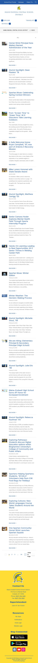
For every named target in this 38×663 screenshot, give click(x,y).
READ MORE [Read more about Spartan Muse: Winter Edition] (12, 291)
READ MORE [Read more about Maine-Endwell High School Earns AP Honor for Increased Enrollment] (12, 412)
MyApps (21, 2)
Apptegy (22, 660)
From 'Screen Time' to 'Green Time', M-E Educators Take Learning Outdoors (20, 116)
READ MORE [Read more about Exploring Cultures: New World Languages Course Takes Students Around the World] (12, 523)
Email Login (18, 623)
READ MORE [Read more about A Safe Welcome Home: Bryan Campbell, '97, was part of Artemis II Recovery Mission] (12, 164)
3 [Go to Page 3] (14, 554)
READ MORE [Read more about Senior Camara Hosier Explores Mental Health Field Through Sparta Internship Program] (12, 241)
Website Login (18, 626)
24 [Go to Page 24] (21, 554)
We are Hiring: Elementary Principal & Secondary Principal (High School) (21, 343)
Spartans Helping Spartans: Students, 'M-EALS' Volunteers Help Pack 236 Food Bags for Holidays (21, 477)
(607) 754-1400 (20, 596)
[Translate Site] (31, 20)
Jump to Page (29, 554)
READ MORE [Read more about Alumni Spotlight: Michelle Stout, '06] (12, 336)
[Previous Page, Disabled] (6, 554)
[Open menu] (5, 20)
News (33, 30)
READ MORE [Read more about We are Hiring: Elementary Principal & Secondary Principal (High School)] (12, 360)
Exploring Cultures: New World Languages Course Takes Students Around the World (21, 504)
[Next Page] (25, 554)
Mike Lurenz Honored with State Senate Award (21, 170)
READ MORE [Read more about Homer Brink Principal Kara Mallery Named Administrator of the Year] (12, 65)
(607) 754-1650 (19, 598)
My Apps (18, 616)
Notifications (18, 619)
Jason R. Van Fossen (18, 605)
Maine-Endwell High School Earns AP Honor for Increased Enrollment (21, 392)
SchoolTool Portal (10, 2)
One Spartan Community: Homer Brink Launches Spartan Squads (20, 530)
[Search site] (36, 2)
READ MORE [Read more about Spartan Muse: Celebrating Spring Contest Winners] (12, 108)
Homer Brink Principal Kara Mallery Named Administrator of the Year (21, 45)
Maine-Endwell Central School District (15, 30)
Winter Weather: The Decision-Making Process (20, 296)
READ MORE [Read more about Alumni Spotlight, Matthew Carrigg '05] (12, 212)
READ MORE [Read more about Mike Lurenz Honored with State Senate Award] (12, 189)
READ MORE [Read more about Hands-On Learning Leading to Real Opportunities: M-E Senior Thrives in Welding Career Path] (12, 268)
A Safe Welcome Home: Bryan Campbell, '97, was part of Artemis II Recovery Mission (21, 145)
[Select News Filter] (26, 37)
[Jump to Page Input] (33, 554)
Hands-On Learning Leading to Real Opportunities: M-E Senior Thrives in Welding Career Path (22, 249)
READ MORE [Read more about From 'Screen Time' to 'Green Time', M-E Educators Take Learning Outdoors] (12, 137)
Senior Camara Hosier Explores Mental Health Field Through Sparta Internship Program (19, 220)
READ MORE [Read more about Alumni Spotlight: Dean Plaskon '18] (12, 87)
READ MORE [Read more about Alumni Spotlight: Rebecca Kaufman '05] (12, 435)
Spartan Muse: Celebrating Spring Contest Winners (21, 93)
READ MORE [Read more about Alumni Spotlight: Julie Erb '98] (12, 385)
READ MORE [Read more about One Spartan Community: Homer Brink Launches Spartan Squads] (12, 548)
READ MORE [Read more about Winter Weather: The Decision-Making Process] (12, 313)
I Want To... (30, 2)
